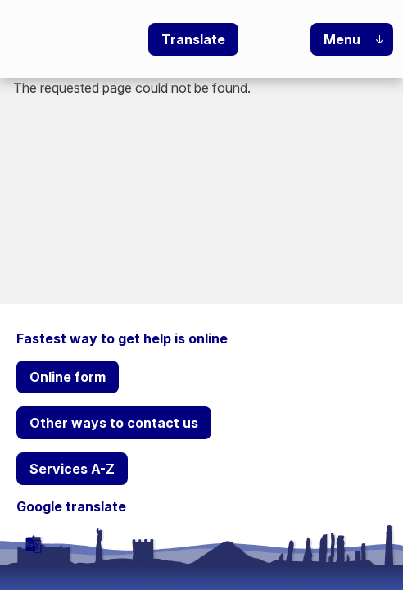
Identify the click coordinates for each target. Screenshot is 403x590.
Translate (193, 39)
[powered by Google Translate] (33, 545)
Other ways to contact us (113, 423)
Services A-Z (72, 469)
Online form (67, 377)
